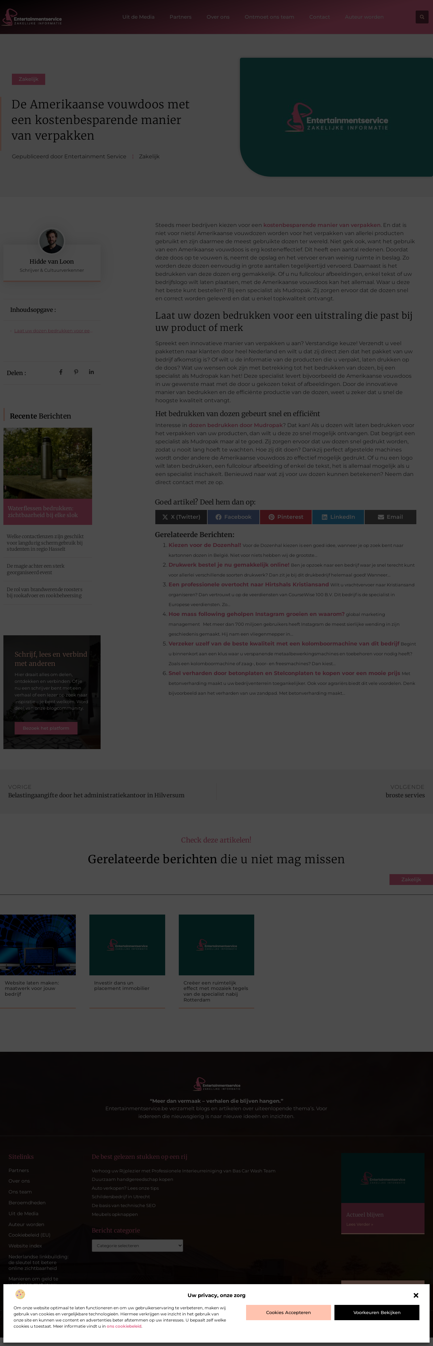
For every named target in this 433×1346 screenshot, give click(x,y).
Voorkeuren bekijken (377, 1312)
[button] (416, 1295)
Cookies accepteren (288, 1312)
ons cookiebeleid (124, 1326)
